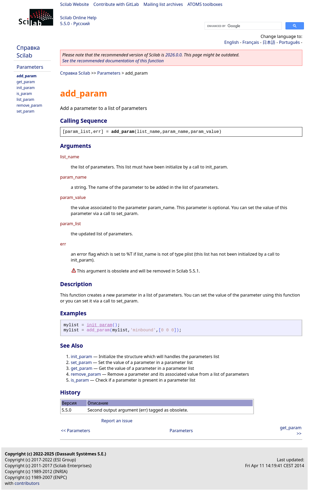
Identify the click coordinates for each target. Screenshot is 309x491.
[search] (242, 26)
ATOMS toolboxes (204, 4)
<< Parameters (75, 431)
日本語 (269, 42)
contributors (27, 483)
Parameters (30, 66)
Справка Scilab (28, 51)
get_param (26, 81)
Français (250, 42)
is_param (24, 93)
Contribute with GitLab (116, 4)
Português (289, 42)
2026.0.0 (173, 55)
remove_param (29, 105)
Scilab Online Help (78, 18)
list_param (25, 99)
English (231, 42)
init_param (26, 87)
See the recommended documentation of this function (113, 61)
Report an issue (116, 421)
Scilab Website (74, 4)
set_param (25, 111)
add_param (27, 75)
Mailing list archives (163, 4)
